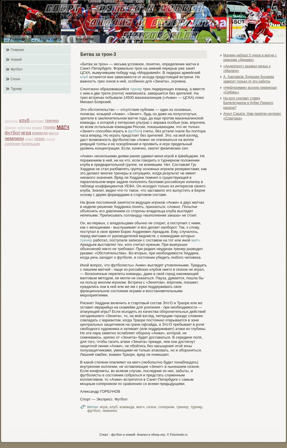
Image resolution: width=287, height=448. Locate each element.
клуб (24, 120)
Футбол (16, 69)
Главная (17, 39)
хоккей (50, 139)
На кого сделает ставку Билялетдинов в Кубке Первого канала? (248, 103)
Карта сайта (51, 39)
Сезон (15, 79)
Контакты (84, 39)
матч (63, 126)
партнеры (11, 121)
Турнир (16, 89)
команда (40, 133)
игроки (37, 127)
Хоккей (16, 60)
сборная (10, 127)
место (54, 133)
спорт (29, 139)
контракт (37, 121)
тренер (52, 120)
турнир (49, 127)
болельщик (30, 144)
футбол (12, 132)
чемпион (14, 138)
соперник (12, 144)
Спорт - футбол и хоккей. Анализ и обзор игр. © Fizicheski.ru (143, 434)
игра (26, 132)
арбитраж (24, 127)
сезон (39, 139)
